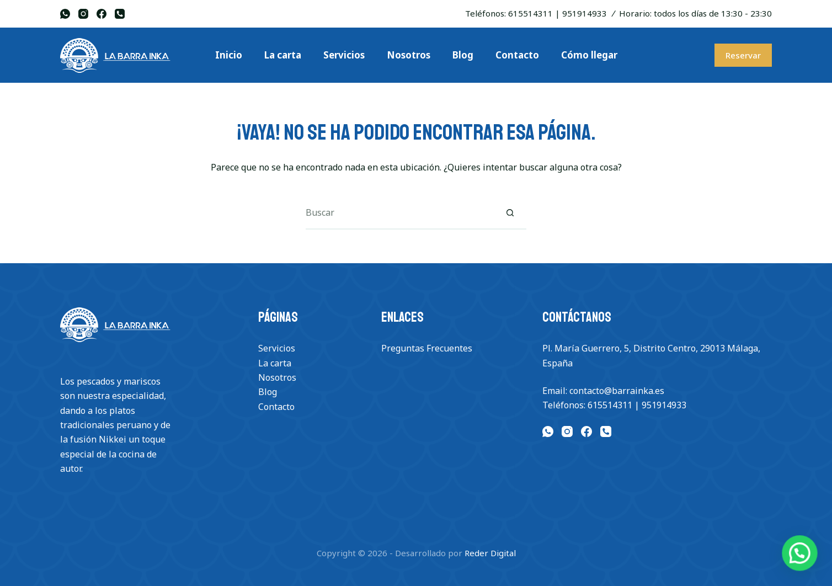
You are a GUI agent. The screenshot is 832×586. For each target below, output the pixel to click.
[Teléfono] (120, 14)
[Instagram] (83, 14)
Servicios (276, 348)
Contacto (276, 407)
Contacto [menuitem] (517, 55)
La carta (274, 363)
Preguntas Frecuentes (426, 348)
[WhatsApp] (65, 14)
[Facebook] (101, 14)
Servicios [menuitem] (344, 55)
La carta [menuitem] (282, 55)
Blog (267, 392)
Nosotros (277, 377)
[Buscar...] (399, 213)
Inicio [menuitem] (228, 55)
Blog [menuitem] (462, 55)
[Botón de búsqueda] (509, 213)
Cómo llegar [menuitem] (589, 55)
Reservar (743, 55)
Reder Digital (490, 552)
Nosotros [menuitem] (408, 55)
